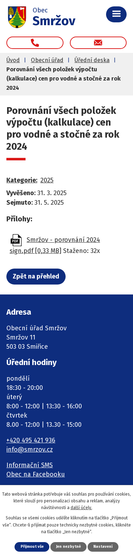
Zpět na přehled (36, 276)
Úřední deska (92, 60)
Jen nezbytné (68, 546)
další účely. (81, 507)
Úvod (13, 60)
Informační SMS (29, 465)
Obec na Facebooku (35, 474)
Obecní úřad (47, 60)
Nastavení (102, 546)
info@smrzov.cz (29, 449)
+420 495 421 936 (30, 440)
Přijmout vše (32, 546)
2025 (47, 180)
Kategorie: (21, 180)
